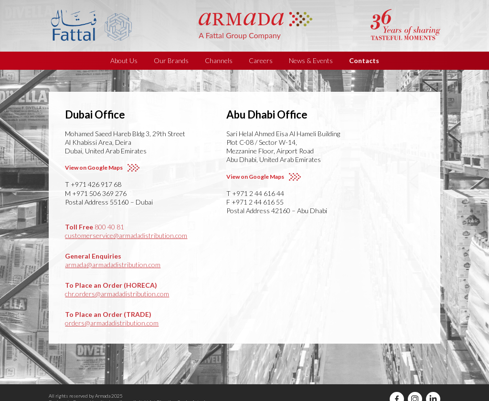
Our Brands (171, 60)
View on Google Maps (94, 167)
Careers (261, 60)
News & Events (311, 60)
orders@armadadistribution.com (112, 323)
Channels (219, 60)
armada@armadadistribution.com (112, 264)
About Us (124, 60)
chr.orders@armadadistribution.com (117, 294)
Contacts (364, 60)
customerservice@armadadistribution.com (126, 235)
